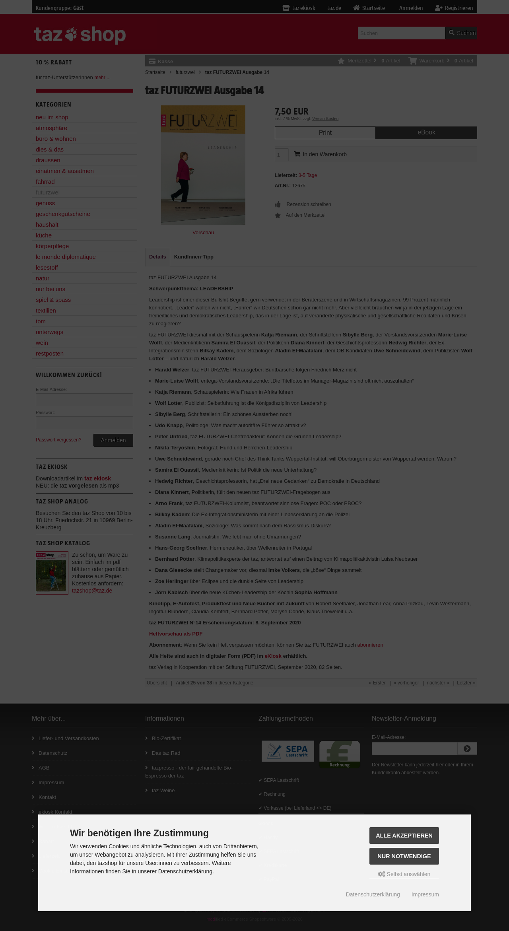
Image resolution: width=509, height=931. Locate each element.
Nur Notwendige (404, 856)
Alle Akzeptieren (404, 835)
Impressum (425, 894)
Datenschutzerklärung (373, 894)
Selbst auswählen (404, 874)
